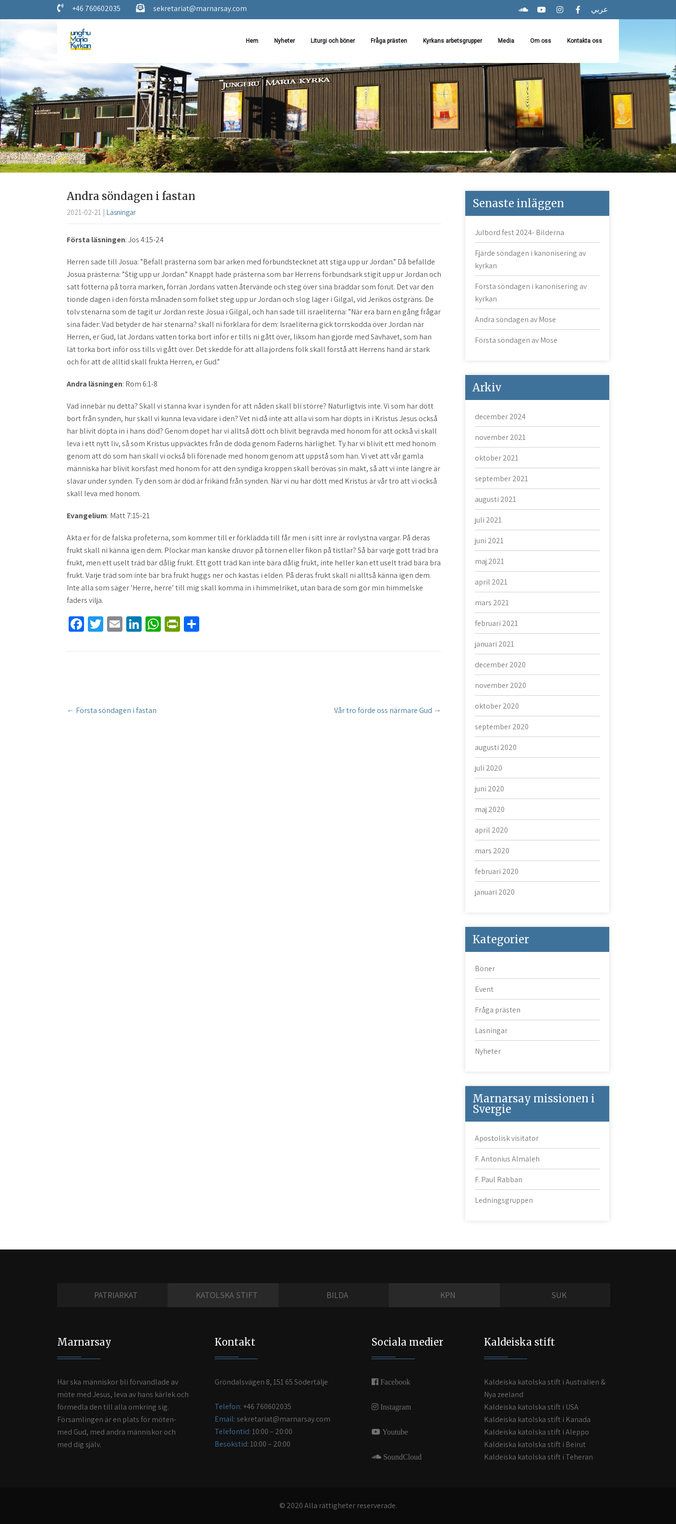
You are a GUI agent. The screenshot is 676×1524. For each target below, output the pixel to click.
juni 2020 (489, 789)
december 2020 (500, 665)
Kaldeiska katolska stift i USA (531, 1407)
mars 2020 (492, 851)
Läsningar (121, 212)
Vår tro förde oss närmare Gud (387, 710)
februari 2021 (496, 623)
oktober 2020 (497, 706)
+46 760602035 (96, 8)
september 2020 (502, 727)
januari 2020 (495, 892)
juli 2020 (488, 768)
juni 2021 (489, 541)
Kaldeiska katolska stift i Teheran (538, 1457)
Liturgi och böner (333, 40)
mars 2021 (492, 603)
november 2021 (500, 437)
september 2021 (501, 479)
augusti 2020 (496, 747)
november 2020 (500, 685)
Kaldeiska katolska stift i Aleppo (536, 1432)
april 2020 (491, 830)
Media (506, 40)
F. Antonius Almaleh (507, 1159)
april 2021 (491, 582)
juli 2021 (488, 520)
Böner (485, 968)
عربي (599, 9)
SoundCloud (401, 1457)
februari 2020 (497, 871)
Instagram (394, 1407)
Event (484, 989)
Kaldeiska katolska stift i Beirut (535, 1444)
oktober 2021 (497, 458)
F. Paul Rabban (498, 1179)
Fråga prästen (389, 40)
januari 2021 (494, 644)
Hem (252, 40)
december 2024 (500, 417)
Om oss (540, 40)
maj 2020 (490, 809)
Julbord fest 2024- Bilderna (519, 232)
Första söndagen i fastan (112, 710)
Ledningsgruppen (504, 1200)
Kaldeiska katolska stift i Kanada (537, 1419)
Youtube (394, 1432)
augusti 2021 (495, 499)
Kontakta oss (584, 40)
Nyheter (284, 40)
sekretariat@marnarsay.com (199, 8)
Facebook (394, 1382)
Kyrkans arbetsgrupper (452, 40)
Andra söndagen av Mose (515, 319)
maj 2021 (489, 561)
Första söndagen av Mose (516, 340)
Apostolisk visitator (507, 1138)
